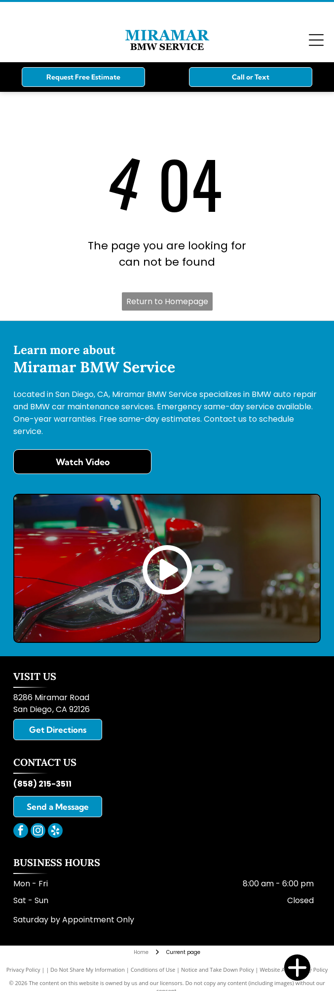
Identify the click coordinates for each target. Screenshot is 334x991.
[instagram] (38, 831)
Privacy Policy (23, 969)
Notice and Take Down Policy (217, 969)
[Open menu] (316, 40)
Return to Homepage (167, 301)
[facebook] (20, 831)
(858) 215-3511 (42, 784)
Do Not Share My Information (87, 969)
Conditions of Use (153, 969)
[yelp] (55, 831)
